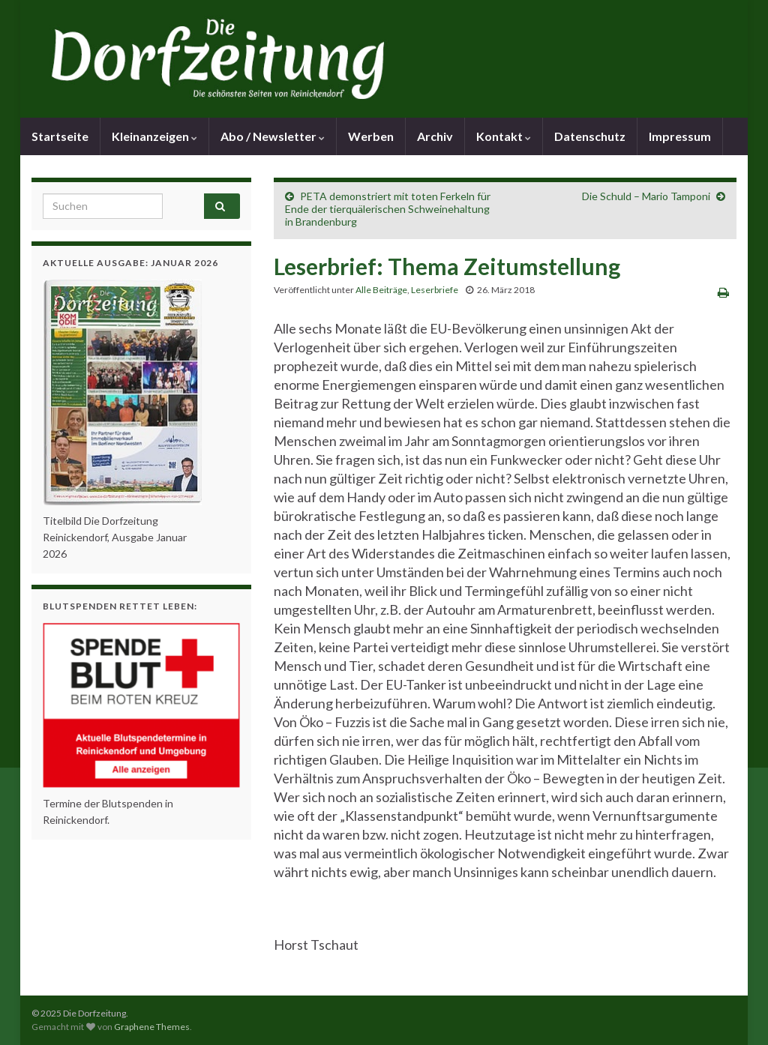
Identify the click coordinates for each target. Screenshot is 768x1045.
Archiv (435, 136)
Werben (371, 136)
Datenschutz (590, 136)
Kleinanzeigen (154, 136)
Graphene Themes (152, 1026)
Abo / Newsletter (272, 136)
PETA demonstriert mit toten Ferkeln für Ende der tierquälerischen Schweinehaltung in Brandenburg (387, 209)
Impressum (680, 136)
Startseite (60, 136)
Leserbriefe (434, 289)
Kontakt (503, 136)
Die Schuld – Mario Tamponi (646, 196)
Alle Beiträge (381, 289)
